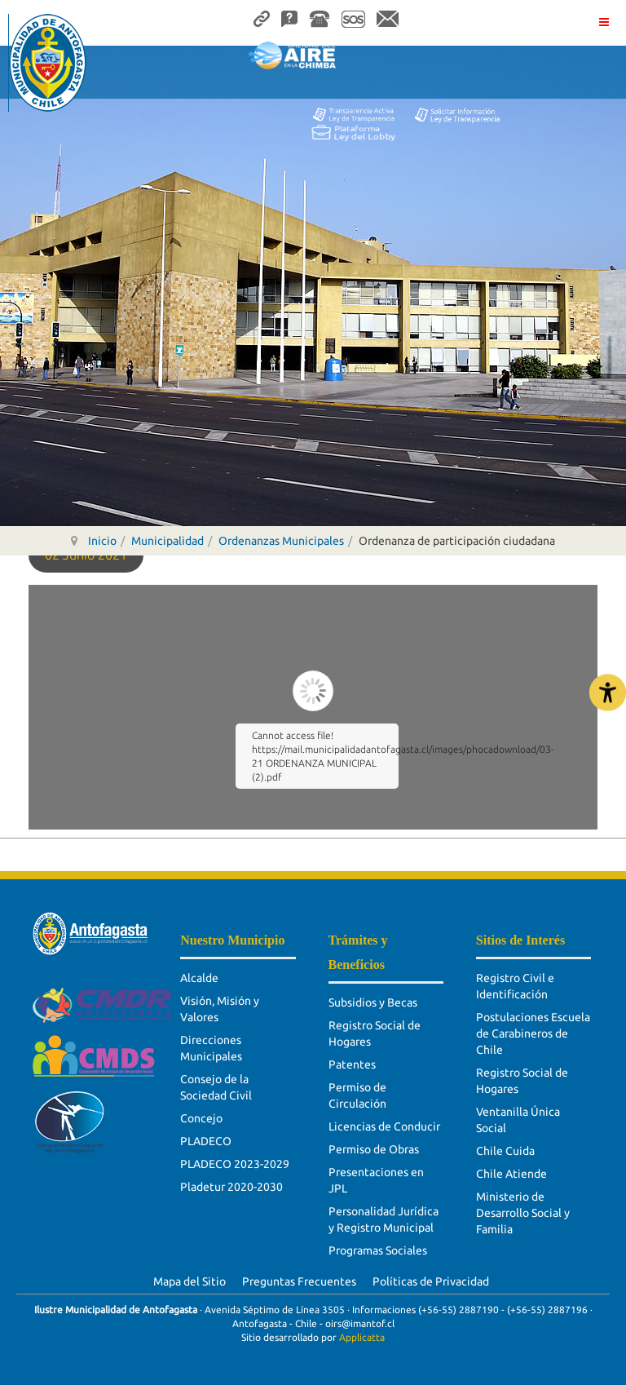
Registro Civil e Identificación (515, 986)
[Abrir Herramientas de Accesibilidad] (607, 693)
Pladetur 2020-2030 (231, 1186)
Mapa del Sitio (189, 1281)
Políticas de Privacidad (431, 1281)
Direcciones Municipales (211, 1048)
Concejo (201, 1118)
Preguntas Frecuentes (299, 1281)
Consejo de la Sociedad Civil (216, 1087)
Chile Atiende (511, 1173)
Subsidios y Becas (372, 1002)
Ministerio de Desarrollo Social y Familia (523, 1213)
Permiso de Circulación (357, 1095)
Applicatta (362, 1337)
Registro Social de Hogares (374, 1033)
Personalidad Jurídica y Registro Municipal (383, 1219)
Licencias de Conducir (384, 1126)
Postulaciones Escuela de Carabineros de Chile (533, 1033)
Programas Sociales (377, 1250)
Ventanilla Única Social (518, 1120)
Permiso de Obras (373, 1149)
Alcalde (199, 978)
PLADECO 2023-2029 (234, 1163)
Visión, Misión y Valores (219, 1009)
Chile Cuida (505, 1150)
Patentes (352, 1064)
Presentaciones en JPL (376, 1180)
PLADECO (205, 1141)
